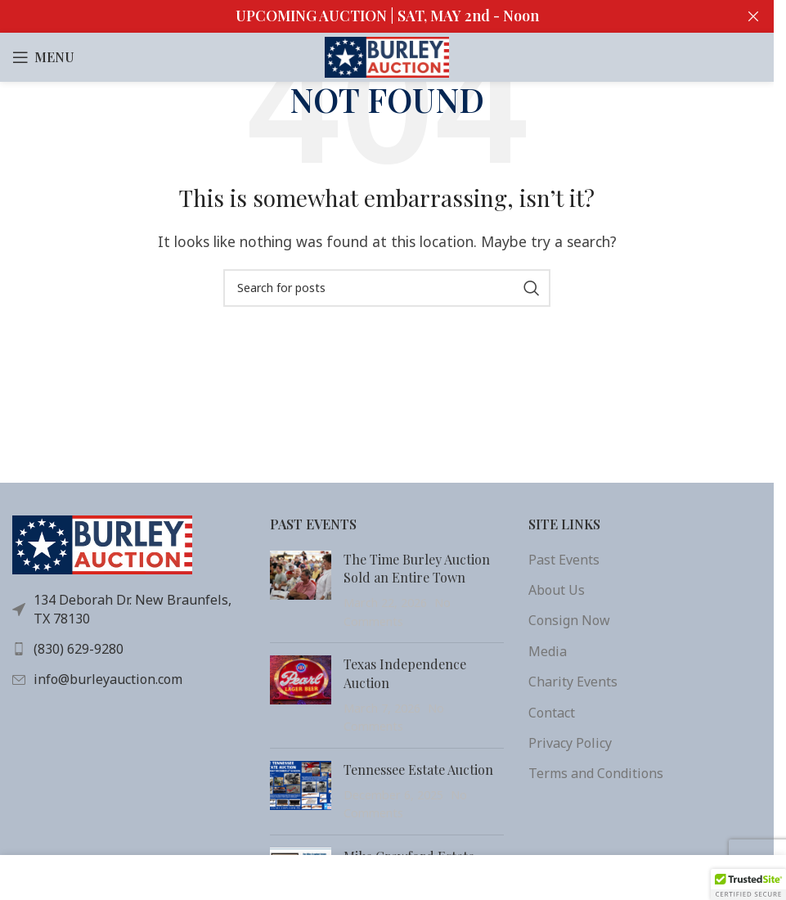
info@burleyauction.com (108, 679)
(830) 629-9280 (79, 649)
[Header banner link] (387, 16)
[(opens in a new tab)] (300, 695)
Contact (551, 713)
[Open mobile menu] (43, 57)
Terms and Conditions (595, 773)
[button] (748, 884)
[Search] (386, 288)
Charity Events (573, 682)
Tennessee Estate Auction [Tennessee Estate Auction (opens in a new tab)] (418, 769)
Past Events (564, 560)
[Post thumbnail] (300, 591)
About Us (556, 590)
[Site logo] (387, 56)
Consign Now (569, 620)
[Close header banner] (753, 16)
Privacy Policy (570, 743)
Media (547, 651)
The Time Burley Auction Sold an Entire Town (417, 568)
